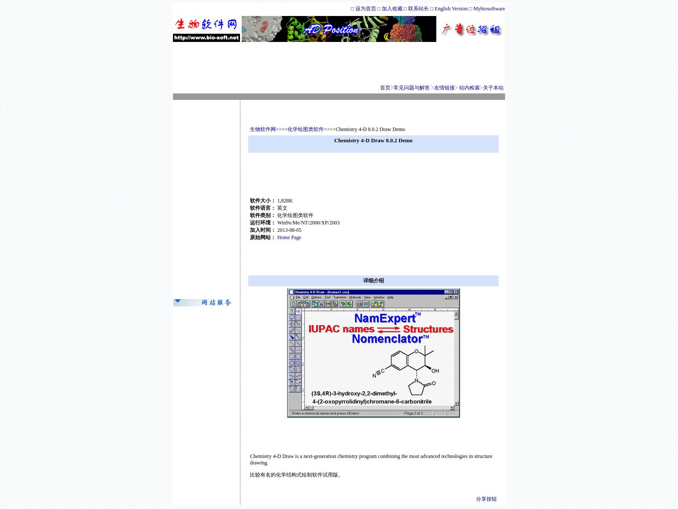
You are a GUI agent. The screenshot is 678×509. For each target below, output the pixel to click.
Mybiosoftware (489, 9)
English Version (451, 9)
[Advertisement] (339, 63)
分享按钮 (486, 499)
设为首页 (365, 9)
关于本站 (493, 88)
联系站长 (419, 9)
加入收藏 (392, 9)
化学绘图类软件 (306, 129)
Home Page (289, 237)
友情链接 (444, 88)
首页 (385, 88)
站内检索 (469, 88)
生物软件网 (263, 129)
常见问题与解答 (411, 88)
